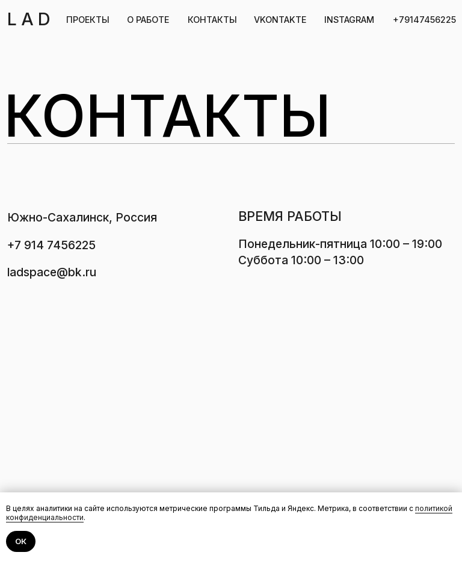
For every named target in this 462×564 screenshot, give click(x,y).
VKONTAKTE (280, 19)
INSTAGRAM (349, 19)
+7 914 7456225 (51, 245)
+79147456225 (424, 19)
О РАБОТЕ (148, 19)
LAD (31, 18)
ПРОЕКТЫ (87, 19)
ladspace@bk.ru (51, 272)
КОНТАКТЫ (212, 19)
